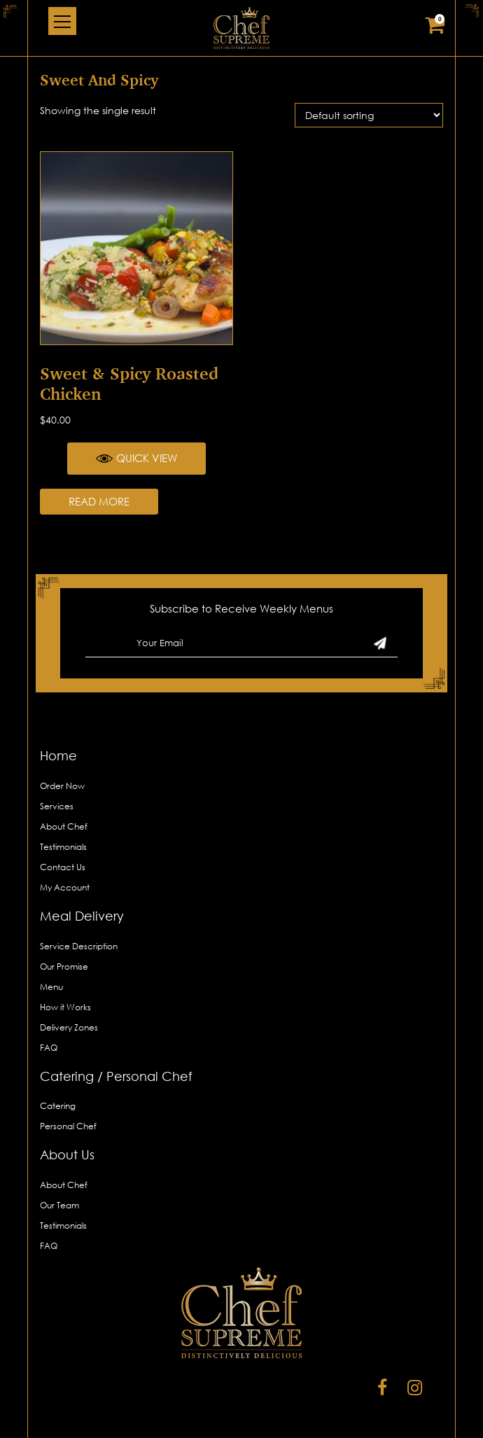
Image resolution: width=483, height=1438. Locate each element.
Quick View (136, 458)
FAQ (48, 1047)
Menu (51, 987)
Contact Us (62, 867)
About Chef (64, 826)
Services (57, 806)
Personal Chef (68, 1126)
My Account (65, 887)
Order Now (62, 786)
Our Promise (64, 966)
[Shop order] (369, 115)
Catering (58, 1106)
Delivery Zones (69, 1027)
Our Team (59, 1205)
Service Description (79, 946)
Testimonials (63, 847)
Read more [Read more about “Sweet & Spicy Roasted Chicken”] (99, 501)
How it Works (65, 1007)
